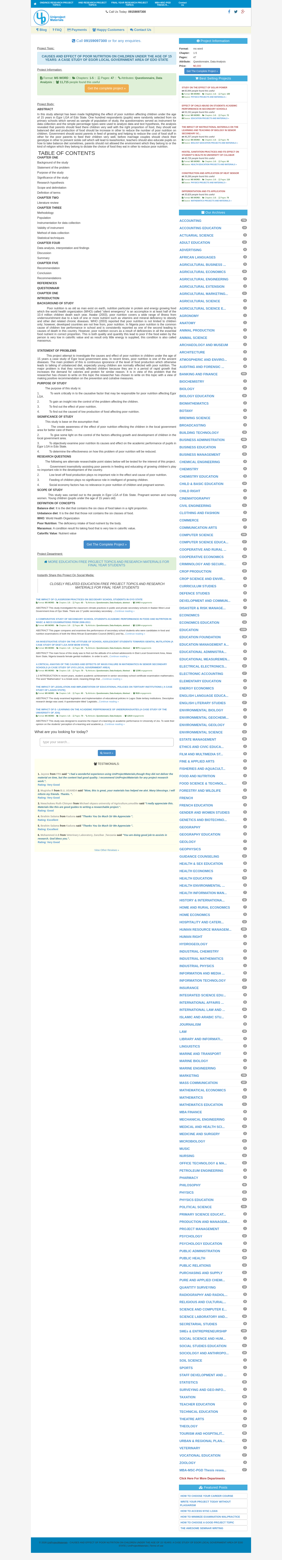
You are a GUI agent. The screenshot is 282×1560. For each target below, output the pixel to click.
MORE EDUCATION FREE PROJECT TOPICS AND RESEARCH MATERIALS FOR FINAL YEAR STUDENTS (108, 563)
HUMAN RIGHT (191, 937)
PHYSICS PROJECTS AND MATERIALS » (208, 97)
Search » (106, 753)
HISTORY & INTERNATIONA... (202, 900)
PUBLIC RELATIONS (195, 1265)
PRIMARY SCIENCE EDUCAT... (202, 1214)
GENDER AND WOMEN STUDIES (204, 812)
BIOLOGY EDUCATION (196, 396)
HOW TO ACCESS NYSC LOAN (199, 1511)
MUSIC (184, 1149)
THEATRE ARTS (191, 1419)
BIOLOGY (186, 389)
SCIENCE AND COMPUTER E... (203, 1309)
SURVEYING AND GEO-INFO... (202, 1390)
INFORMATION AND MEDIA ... (202, 973)
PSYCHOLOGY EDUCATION (200, 1244)
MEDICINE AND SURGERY (199, 1134)
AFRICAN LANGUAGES (197, 257)
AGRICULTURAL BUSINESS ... (202, 265)
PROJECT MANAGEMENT (199, 1229)
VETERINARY (189, 1448)
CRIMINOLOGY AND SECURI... (202, 564)
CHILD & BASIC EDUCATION (201, 484)
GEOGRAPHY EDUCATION (199, 834)
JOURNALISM (190, 1024)
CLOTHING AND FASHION (199, 513)
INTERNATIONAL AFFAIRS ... (201, 1002)
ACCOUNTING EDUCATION (200, 228)
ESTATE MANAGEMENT (197, 739)
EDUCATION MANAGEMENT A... (204, 644)
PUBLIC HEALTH (192, 1258)
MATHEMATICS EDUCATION (201, 1105)
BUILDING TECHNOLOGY (199, 433)
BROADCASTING (192, 425)
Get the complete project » (107, 88)
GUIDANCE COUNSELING (199, 856)
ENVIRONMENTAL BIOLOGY (201, 710)
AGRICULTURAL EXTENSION (201, 286)
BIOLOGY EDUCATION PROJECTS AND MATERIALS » (214, 143)
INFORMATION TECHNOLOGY (202, 980)
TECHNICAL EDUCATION (198, 1412)
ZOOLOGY (187, 1463)
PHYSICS (186, 1192)
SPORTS (186, 1368)
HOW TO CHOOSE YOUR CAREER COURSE (207, 1495)
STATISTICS (188, 1382)
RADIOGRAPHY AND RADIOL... (203, 1295)
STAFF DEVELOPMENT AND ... (203, 1375)
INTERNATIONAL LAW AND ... (202, 1010)
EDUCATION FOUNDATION (200, 637)
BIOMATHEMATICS (194, 403)
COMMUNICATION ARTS (198, 528)
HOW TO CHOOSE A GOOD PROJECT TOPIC (207, 1522)
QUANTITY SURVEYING (197, 1287)
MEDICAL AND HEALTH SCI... (202, 1127)
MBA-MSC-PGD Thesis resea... (202, 1470)
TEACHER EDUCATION (197, 1404)
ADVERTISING (190, 250)
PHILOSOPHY (190, 1185)
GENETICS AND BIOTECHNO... (203, 820)
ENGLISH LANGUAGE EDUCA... (203, 696)
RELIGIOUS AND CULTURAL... (202, 1302)
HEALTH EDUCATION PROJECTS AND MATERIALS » (214, 164)
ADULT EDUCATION (194, 242)
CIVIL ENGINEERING (195, 506)
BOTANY (186, 411)
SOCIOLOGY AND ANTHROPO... (204, 1353)
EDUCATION (189, 630)
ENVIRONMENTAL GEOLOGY (202, 725)
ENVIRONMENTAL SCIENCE (201, 732)
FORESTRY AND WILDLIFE (200, 790)
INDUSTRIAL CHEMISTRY (199, 951)
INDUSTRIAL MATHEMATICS (201, 958)
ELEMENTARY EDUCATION (200, 681)
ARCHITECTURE (192, 352)
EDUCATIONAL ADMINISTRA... (203, 652)
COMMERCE (189, 520)
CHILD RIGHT (189, 491)
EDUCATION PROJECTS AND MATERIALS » (210, 118)
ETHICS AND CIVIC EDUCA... (201, 747)
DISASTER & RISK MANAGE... (202, 608)
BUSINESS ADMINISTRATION (202, 440)
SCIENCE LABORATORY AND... (203, 1317)
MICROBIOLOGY (192, 1141)
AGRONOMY (189, 316)
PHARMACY (188, 1178)
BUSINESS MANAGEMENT (199, 454)
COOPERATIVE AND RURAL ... (202, 549)
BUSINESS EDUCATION (197, 447)
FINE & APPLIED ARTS (197, 761)
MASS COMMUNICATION (198, 1083)
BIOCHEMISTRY (191, 381)
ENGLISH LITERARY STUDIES (202, 703)
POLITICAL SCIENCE (195, 1207)
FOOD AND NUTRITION (197, 776)
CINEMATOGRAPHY (194, 498)
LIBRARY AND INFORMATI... (201, 1039)
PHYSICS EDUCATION (196, 1200)
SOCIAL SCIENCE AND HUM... (202, 1338)
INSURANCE (189, 988)
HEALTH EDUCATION (195, 878)
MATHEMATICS (191, 1097)
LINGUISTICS (189, 1046)
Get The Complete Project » (107, 544)
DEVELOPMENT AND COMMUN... (204, 601)
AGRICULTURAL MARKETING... (203, 294)
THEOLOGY (188, 1426)
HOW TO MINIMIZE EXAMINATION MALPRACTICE (210, 1516)
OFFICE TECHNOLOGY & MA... (203, 1163)
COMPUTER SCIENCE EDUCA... (203, 542)
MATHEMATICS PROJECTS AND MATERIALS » (211, 201)
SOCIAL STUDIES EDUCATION (202, 1346)
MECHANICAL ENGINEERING (202, 1119)
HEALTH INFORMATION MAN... (203, 893)
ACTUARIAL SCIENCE (196, 235)
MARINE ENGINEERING (197, 1068)
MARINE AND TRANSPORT (200, 1054)
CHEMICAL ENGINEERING (199, 462)
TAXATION (187, 1397)
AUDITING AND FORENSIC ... (201, 367)
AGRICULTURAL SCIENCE (199, 301)
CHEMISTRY (188, 469)
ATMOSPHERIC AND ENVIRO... (203, 360)
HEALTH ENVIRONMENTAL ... (202, 885)
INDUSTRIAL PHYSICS (196, 966)
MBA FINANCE (190, 1112)
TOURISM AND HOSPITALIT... (201, 1433)
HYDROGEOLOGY (193, 944)
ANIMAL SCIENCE (193, 338)
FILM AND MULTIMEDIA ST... (201, 754)
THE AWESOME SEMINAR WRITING (202, 1528)
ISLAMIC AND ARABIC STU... (201, 1017)
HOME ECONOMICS (194, 915)
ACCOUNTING (190, 221)
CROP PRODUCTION (195, 571)
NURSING (186, 1156)
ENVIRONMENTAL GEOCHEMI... (204, 717)
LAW (183, 1032)
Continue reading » (125, 611)
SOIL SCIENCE (190, 1360)
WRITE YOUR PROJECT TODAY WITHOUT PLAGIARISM (205, 1503)
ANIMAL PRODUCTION (197, 330)
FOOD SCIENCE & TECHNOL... (203, 783)
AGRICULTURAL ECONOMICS (202, 272)
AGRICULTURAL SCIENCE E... (202, 308)
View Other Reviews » (106, 850)
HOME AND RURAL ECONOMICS (204, 907)
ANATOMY (187, 323)
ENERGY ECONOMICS (196, 688)
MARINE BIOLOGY (193, 1061)
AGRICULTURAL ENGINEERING (203, 279)
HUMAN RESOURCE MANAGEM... (205, 929)
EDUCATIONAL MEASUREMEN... (204, 659)
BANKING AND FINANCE (198, 374)
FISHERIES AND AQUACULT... (202, 769)
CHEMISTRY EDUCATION (198, 476)
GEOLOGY (187, 842)
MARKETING (189, 1076)
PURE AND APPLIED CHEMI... (202, 1280)
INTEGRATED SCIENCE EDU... (202, 995)
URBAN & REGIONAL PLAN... (202, 1441)
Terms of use (156, 1545)
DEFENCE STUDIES (194, 593)
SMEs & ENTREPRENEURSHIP (203, 1331)
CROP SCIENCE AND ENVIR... (202, 579)
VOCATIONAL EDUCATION (199, 1455)
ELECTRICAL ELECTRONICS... (203, 666)
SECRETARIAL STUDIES (198, 1324)
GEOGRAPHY (190, 827)
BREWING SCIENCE (194, 418)
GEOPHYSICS (190, 849)
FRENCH (186, 798)
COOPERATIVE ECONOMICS (201, 557)
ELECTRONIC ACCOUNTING (201, 674)
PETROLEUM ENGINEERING (201, 1170)
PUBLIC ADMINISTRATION (199, 1251)
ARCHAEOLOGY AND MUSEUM (203, 345)
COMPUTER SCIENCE (196, 535)
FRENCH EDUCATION (196, 805)
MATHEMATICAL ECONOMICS (202, 1090)
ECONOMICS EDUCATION (199, 622)
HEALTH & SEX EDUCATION (201, 864)
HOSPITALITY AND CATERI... (201, 922)
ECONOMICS (189, 615)
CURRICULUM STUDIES (197, 586)
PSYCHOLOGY (190, 1236)
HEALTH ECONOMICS (196, 871)
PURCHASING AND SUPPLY (201, 1273)
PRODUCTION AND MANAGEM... (204, 1222)
